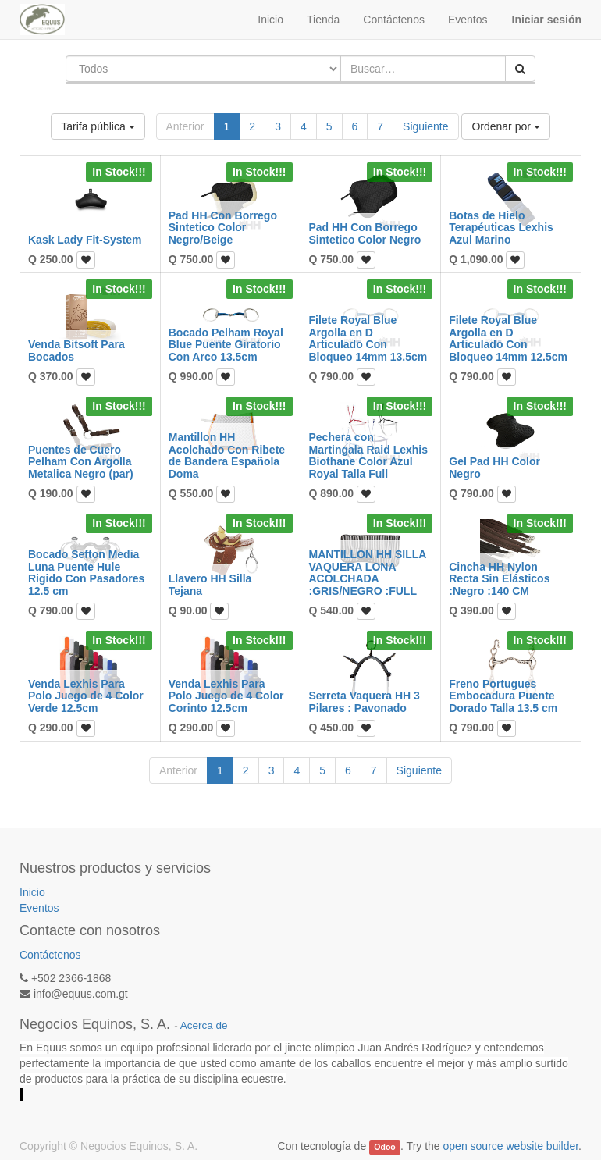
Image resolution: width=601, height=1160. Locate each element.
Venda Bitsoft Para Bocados (76, 350)
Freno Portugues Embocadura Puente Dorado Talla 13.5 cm (503, 696)
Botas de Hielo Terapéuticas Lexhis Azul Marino (501, 227)
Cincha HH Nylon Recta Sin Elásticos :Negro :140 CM (499, 578)
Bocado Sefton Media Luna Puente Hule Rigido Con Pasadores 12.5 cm (86, 572)
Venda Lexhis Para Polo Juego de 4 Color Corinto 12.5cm (226, 696)
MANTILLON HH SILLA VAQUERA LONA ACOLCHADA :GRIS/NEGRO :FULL (367, 572)
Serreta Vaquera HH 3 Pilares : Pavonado (364, 701)
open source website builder (511, 1146)
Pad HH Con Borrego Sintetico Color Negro (365, 233)
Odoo (384, 1146)
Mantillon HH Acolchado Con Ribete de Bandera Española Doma (227, 455)
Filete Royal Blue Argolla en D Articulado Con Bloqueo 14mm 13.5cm (368, 338)
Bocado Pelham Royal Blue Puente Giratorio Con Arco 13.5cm (226, 344)
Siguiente (425, 126)
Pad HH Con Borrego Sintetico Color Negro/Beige (223, 227)
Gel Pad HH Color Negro (494, 467)
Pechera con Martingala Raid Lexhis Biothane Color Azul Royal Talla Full (368, 455)
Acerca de (204, 1025)
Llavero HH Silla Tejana (210, 584)
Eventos (39, 908)
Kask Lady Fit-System (85, 239)
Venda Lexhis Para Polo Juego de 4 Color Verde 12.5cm (86, 696)
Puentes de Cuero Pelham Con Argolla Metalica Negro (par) (80, 461)
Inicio (32, 892)
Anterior (185, 126)
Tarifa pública (97, 126)
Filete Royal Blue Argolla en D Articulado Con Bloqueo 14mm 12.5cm (508, 338)
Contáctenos (50, 954)
